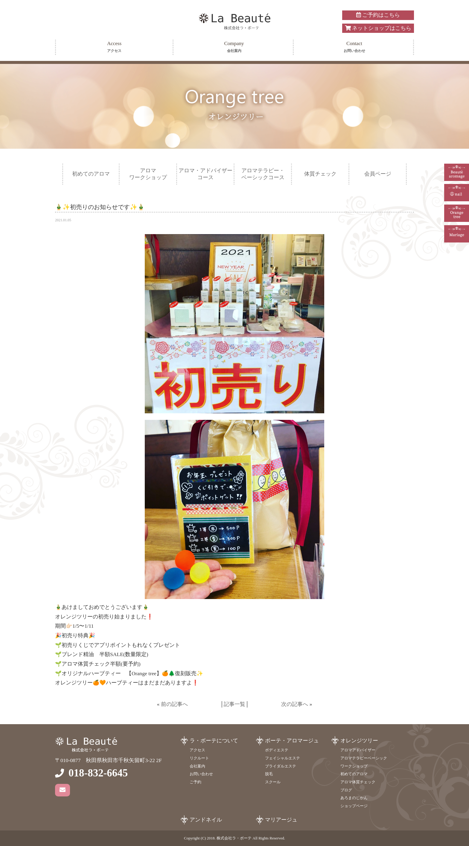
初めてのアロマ (91, 174)
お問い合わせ (201, 774)
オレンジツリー (359, 741)
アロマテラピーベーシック (363, 758)
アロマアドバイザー (357, 750)
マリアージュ (281, 820)
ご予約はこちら (378, 15)
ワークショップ (354, 766)
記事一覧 (234, 704)
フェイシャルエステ (282, 758)
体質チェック (320, 174)
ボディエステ (276, 750)
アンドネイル (206, 820)
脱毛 (269, 774)
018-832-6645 (98, 773)
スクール (273, 782)
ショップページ (354, 806)
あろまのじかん (354, 798)
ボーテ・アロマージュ (292, 741)
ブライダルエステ (280, 766)
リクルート (199, 758)
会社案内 (197, 766)
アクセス (197, 750)
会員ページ (377, 174)
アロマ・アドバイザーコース (205, 174)
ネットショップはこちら (378, 28)
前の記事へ (174, 704)
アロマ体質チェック (357, 782)
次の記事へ (294, 704)
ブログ (346, 790)
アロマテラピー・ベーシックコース (262, 174)
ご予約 (195, 782)
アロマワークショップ (148, 174)
